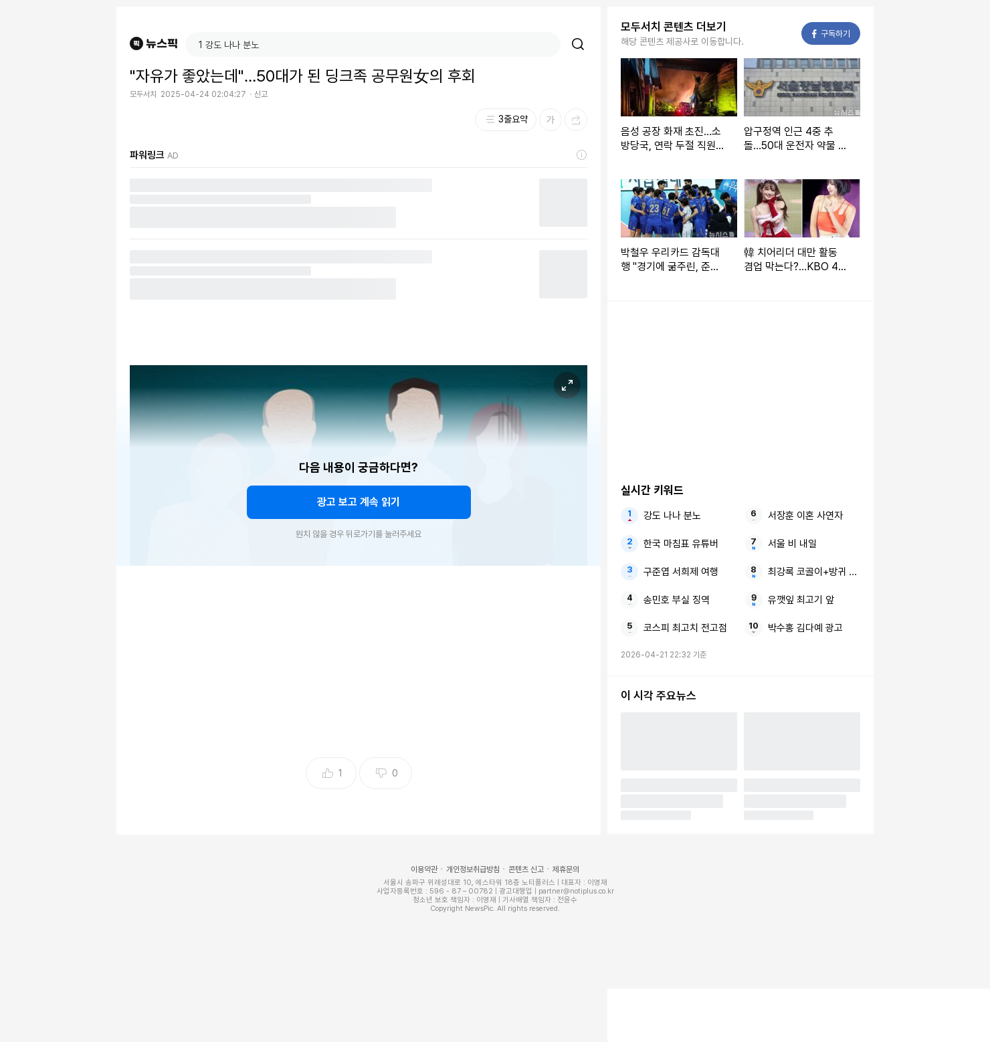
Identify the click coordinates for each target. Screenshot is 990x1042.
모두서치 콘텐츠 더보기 (673, 26)
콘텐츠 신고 (526, 869)
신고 (261, 94)
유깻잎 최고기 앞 (801, 600)
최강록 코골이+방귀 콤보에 (814, 572)
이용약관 (424, 869)
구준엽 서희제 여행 (681, 572)
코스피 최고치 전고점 (685, 628)
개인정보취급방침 (473, 869)
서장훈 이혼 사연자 (805, 516)
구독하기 (831, 34)
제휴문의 (566, 869)
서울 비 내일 (792, 544)
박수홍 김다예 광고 (805, 628)
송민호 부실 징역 (677, 600)
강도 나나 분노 (672, 516)
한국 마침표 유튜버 (681, 544)
